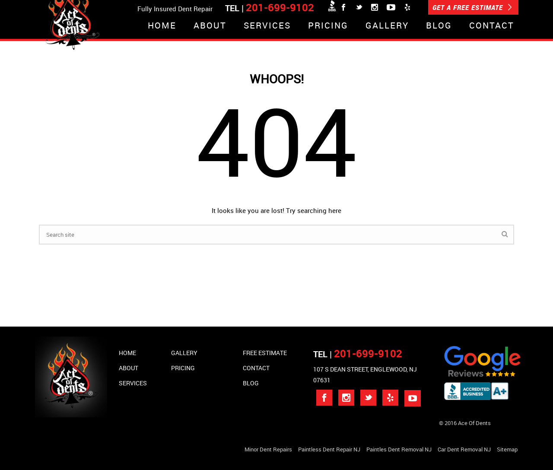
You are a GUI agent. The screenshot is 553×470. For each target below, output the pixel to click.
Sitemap (507, 449)
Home (162, 26)
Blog (439, 26)
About (210, 26)
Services (267, 26)
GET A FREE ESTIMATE (472, 7)
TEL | (357, 354)
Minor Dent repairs (268, 449)
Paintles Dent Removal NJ (399, 449)
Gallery (387, 26)
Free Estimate (265, 353)
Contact (491, 26)
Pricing (328, 26)
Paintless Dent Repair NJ (329, 449)
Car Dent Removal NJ (464, 449)
